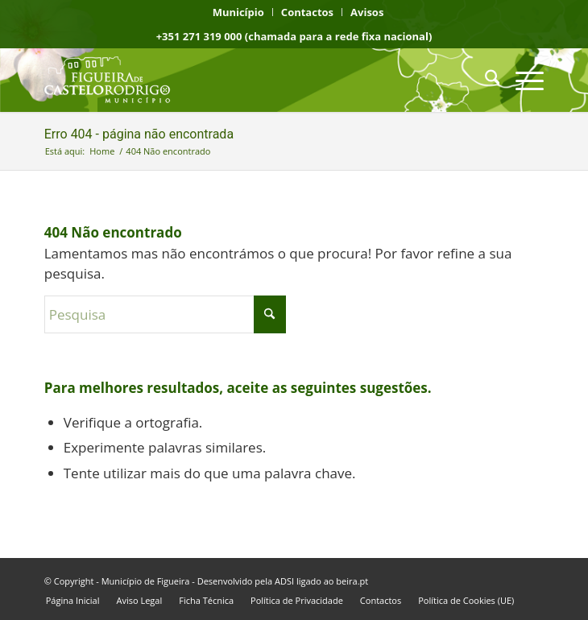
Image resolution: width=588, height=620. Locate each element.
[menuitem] (239, 12)
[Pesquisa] (484, 80)
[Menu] (521, 80)
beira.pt (352, 581)
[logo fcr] (244, 80)
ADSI (284, 581)
